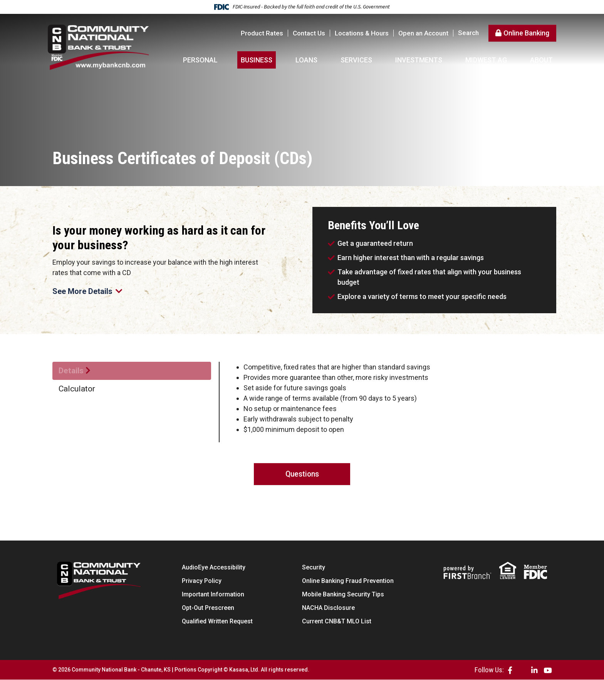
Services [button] (356, 60)
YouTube (548, 670)
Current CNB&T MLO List (336, 621)
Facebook (510, 670)
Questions (302, 474)
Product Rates (262, 33)
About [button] (541, 60)
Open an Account (423, 33)
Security (313, 567)
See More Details (88, 291)
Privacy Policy (201, 581)
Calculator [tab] (77, 388)
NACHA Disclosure (328, 608)
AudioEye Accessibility (213, 567)
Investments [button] (418, 60)
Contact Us (309, 33)
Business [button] (256, 60)
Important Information (213, 594)
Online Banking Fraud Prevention (348, 581)
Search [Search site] (468, 33)
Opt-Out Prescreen (208, 608)
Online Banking (526, 33)
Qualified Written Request (217, 621)
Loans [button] (306, 60)
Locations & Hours (362, 33)
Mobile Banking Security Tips (343, 594)
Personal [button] (200, 60)
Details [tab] (71, 370)
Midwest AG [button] (486, 60)
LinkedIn (534, 670)
